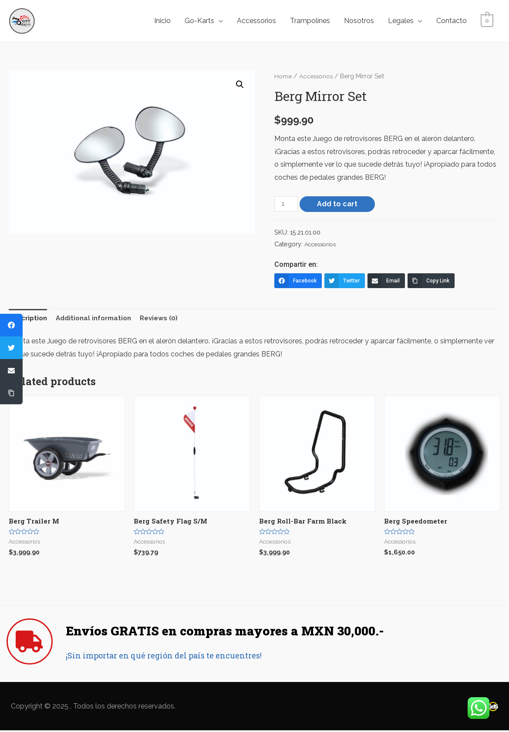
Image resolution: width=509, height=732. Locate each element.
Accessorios (256, 21)
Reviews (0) (168, 319)
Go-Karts (199, 21)
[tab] (30, 319)
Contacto (451, 21)
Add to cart (339, 203)
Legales (401, 21)
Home (283, 76)
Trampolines (310, 21)
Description (30, 319)
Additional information (99, 319)
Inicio (162, 21)
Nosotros (359, 21)
